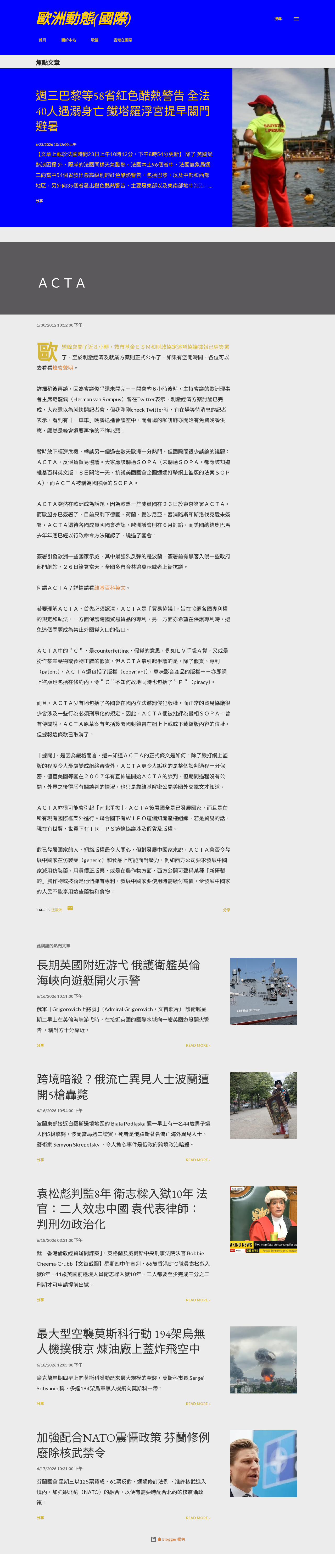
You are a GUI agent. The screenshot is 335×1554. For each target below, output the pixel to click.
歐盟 (91, 40)
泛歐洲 (56, 910)
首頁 (39, 40)
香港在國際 (119, 40)
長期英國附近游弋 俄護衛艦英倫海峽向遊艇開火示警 (118, 973)
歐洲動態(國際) (83, 18)
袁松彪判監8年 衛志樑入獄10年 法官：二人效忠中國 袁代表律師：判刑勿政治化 (122, 1209)
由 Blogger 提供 (167, 1539)
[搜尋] (278, 19)
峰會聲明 (62, 368)
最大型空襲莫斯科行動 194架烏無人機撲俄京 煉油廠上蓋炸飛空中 (121, 1341)
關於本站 (65, 40)
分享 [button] (39, 201)
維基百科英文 (110, 588)
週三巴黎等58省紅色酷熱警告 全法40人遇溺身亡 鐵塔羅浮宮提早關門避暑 (123, 111)
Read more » (198, 1045)
